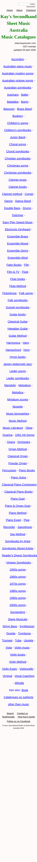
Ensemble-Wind (18, 257)
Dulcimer (17, 215)
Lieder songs (18, 371)
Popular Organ (17, 463)
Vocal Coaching (24, 675)
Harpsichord (13, 349)
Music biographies (17, 413)
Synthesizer (27, 626)
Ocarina (8, 434)
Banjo (24, 101)
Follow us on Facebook (18, 721)
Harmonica (13, 342)
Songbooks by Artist (17, 541)
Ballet (24, 94)
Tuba (18, 640)
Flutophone (9, 293)
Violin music (22, 647)
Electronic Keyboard (17, 229)
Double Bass (12, 208)
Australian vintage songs (17, 80)
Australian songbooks (17, 87)
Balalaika (12, 101)
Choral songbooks (17, 151)
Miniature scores (17, 399)
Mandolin (10, 385)
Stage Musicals (17, 619)
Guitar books (18, 314)
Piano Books (27, 470)
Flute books (17, 279)
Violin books (17, 654)
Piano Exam (13, 520)
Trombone (24, 633)
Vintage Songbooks (18, 562)
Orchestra (23, 442)
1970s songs (18, 583)
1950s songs (18, 569)
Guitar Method (18, 335)
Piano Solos (18, 477)
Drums (27, 208)
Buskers (18, 115)
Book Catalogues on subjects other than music (18, 697)
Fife (26, 264)
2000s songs (18, 605)
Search (10, 713)
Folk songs (26, 293)
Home (10, 10)
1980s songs (18, 590)
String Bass (10, 626)
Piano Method (17, 512)
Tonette (10, 633)
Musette (18, 406)
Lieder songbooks (17, 378)
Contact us (22, 713)
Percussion (9, 470)
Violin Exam (9, 668)
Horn (27, 349)
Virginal (7, 675)
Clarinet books (18, 186)
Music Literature (13, 427)
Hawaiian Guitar (17, 328)
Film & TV (13, 271)
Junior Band (17, 137)
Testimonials (8, 717)
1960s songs (18, 576)
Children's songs (17, 123)
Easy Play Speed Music (18, 222)
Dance (8, 201)
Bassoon (9, 108)
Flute (25, 271)
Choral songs (17, 144)
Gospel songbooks (17, 307)
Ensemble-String (17, 250)
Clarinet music (18, 179)
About (19, 10)
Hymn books (18, 356)
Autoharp (13, 94)
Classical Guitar (18, 321)
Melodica (17, 392)
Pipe (26, 520)
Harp (26, 342)
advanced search (31, 6)
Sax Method (17, 534)
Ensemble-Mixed (17, 243)
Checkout (31, 10)
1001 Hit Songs (24, 434)
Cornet (29, 193)
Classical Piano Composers (19, 484)
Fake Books (14, 264)
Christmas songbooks (17, 172)
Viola (9, 647)
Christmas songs (17, 165)
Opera (11, 442)
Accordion (17, 59)
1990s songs (18, 597)
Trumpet (7, 640)
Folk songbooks (18, 300)
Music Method (18, 420)
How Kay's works (26, 717)
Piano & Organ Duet (17, 505)
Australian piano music (17, 66)
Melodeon (24, 385)
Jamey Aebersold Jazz (17, 364)
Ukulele (28, 640)
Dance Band (23, 201)
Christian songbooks (17, 158)
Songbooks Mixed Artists (17, 548)
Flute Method (17, 286)
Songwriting (17, 612)
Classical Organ (18, 456)
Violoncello (26, 668)
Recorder (9, 527)
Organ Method (18, 449)
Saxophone (25, 527)
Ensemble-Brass (17, 236)
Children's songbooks (17, 130)
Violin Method (17, 661)
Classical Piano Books (18, 491)
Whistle (19, 683)
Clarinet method (12, 193)
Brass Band (24, 108)
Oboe (29, 427)
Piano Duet (18, 498)
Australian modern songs (17, 73)
